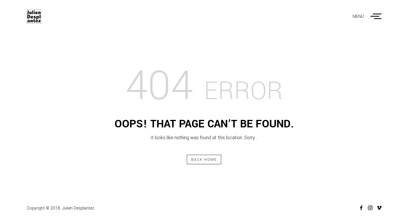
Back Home (204, 159)
